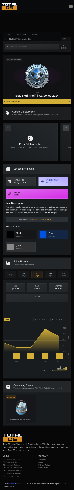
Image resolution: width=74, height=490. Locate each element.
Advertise (42, 459)
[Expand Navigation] (64, 46)
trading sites (38, 115)
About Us (42, 462)
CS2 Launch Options (11, 465)
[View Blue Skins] (43, 234)
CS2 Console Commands (13, 471)
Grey (18, 245)
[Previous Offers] (8, 128)
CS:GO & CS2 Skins (11, 459)
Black (18, 233)
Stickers (35, 34)
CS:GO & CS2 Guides (12, 473)
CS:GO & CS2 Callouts (12, 468)
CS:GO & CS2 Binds (11, 462)
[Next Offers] (66, 128)
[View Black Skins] (10, 234)
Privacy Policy (44, 465)
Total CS (8, 34)
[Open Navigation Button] (71, 6)
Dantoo (13, 483)
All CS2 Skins (21, 34)
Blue (51, 233)
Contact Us (43, 468)
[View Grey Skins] (10, 247)
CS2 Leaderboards (11, 476)
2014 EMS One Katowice (40, 219)
